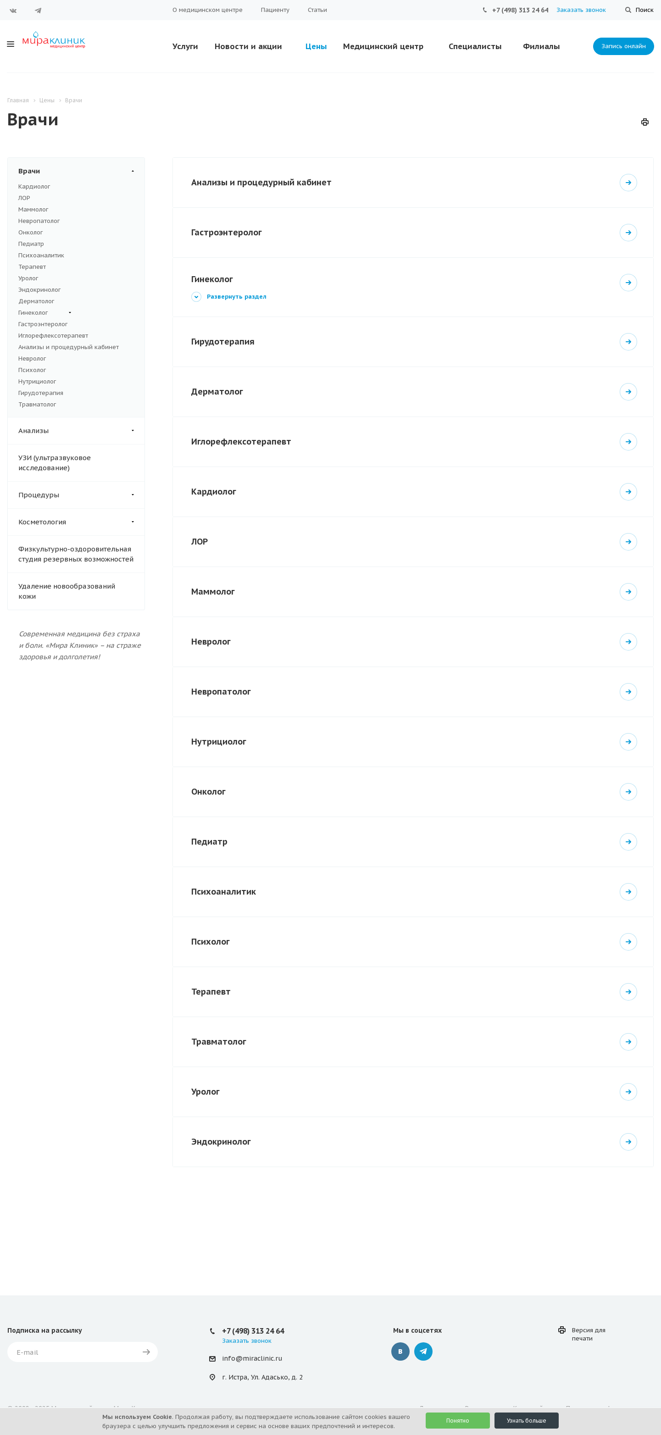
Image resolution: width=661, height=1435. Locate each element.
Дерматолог (36, 301)
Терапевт (32, 267)
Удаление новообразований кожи (66, 591)
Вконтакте (13, 10)
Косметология (81, 522)
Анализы (81, 430)
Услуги (185, 46)
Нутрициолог (37, 381)
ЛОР (24, 198)
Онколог (30, 232)
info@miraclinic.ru (252, 1358)
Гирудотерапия (40, 393)
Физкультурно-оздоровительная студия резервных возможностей (75, 554)
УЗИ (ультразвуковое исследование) (54, 462)
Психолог (32, 370)
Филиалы (541, 46)
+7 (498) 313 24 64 (520, 10)
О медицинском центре (207, 10)
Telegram (38, 10)
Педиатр (31, 244)
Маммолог (33, 209)
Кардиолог (34, 186)
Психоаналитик (41, 255)
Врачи (81, 171)
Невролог (32, 358)
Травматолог (37, 404)
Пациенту (275, 10)
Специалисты (475, 46)
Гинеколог (44, 313)
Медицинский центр (383, 46)
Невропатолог (39, 221)
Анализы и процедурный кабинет (68, 347)
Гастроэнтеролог (42, 324)
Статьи (317, 10)
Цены (316, 46)
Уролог (28, 278)
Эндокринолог (39, 290)
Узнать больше (526, 1420)
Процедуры (81, 495)
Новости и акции (248, 46)
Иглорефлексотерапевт (53, 335)
